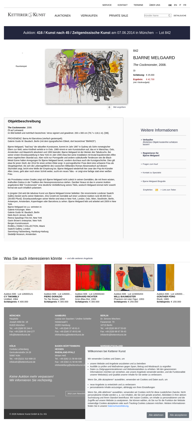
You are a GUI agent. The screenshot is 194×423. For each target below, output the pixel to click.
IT (180, 5)
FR (184, 5)
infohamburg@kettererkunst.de (69, 334)
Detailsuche (180, 16)
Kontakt (122, 5)
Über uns (154, 5)
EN (175, 5)
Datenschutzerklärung (118, 406)
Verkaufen (89, 15)
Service (107, 5)
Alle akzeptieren (178, 415)
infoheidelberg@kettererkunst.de (70, 365)
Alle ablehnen (156, 415)
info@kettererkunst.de (19, 334)
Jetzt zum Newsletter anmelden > (83, 393)
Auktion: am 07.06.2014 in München (89, 33)
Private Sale (118, 15)
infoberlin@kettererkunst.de (113, 334)
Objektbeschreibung (24, 121)
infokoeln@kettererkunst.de (22, 362)
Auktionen (63, 15)
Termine (138, 5)
